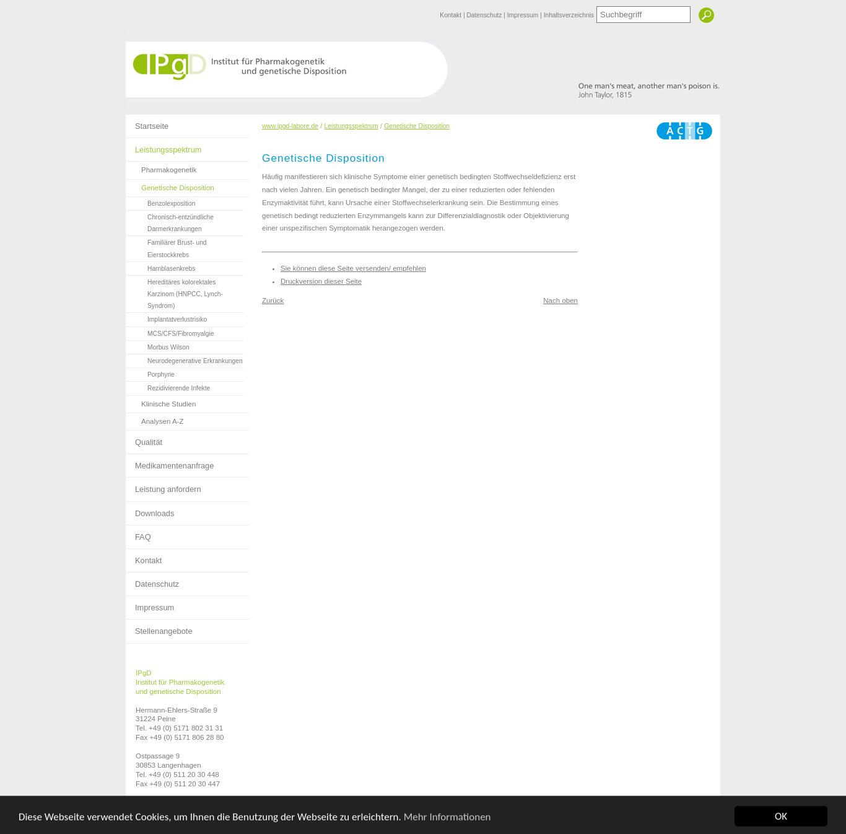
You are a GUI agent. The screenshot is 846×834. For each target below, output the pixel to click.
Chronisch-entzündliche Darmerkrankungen (170, 221)
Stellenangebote (159, 628)
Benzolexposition (160, 202)
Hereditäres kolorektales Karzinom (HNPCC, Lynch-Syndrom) (174, 292)
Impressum (523, 15)
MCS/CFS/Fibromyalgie (170, 332)
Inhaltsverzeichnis (569, 15)
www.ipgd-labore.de (290, 126)
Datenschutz (485, 15)
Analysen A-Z (155, 419)
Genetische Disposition (170, 185)
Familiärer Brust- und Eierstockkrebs (166, 247)
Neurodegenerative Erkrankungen (184, 359)
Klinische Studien (161, 402)
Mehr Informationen (447, 823)
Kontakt (451, 15)
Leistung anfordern (163, 486)
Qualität (144, 439)
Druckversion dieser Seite (321, 281)
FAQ (138, 533)
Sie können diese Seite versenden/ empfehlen (353, 268)
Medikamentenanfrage (170, 462)
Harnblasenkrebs (160, 267)
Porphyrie (150, 373)
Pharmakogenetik (161, 167)
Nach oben (560, 300)
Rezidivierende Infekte (168, 387)
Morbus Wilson (158, 346)
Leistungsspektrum (163, 146)
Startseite (147, 123)
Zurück (273, 300)
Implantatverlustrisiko (166, 318)
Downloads (150, 510)
